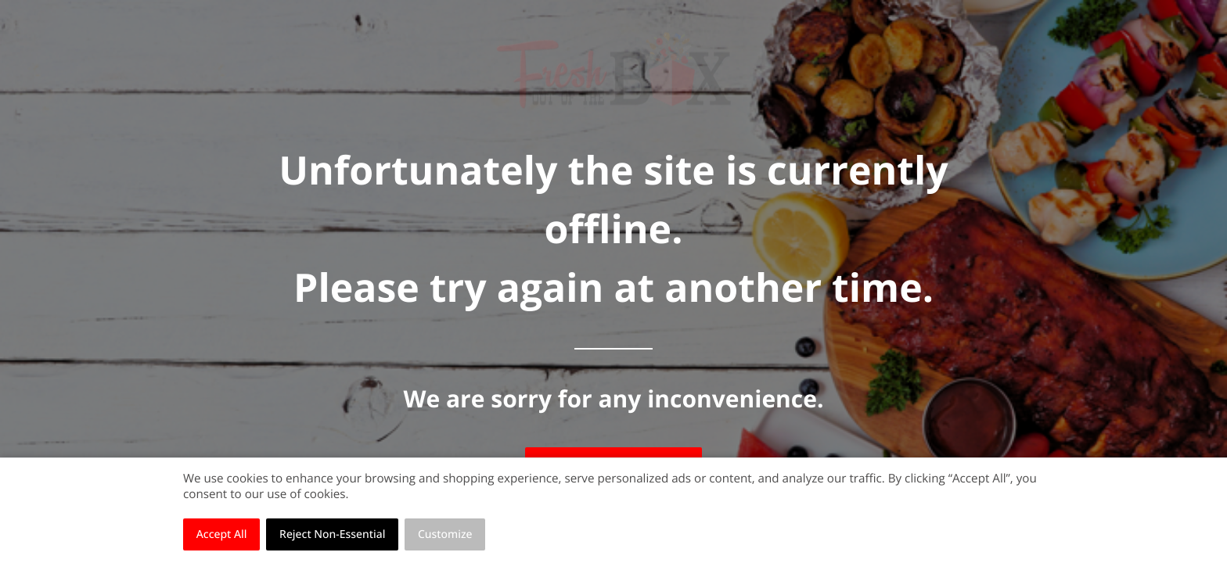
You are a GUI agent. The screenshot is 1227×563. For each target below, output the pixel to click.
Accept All (221, 534)
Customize (445, 534)
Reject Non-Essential (332, 534)
